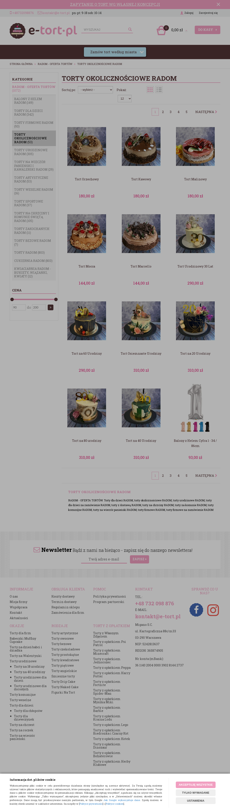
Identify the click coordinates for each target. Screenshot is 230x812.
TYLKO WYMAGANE (195, 792)
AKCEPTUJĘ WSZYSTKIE (196, 784)
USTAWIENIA (195, 800)
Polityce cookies (114, 803)
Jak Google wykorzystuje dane (121, 800)
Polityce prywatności (91, 803)
